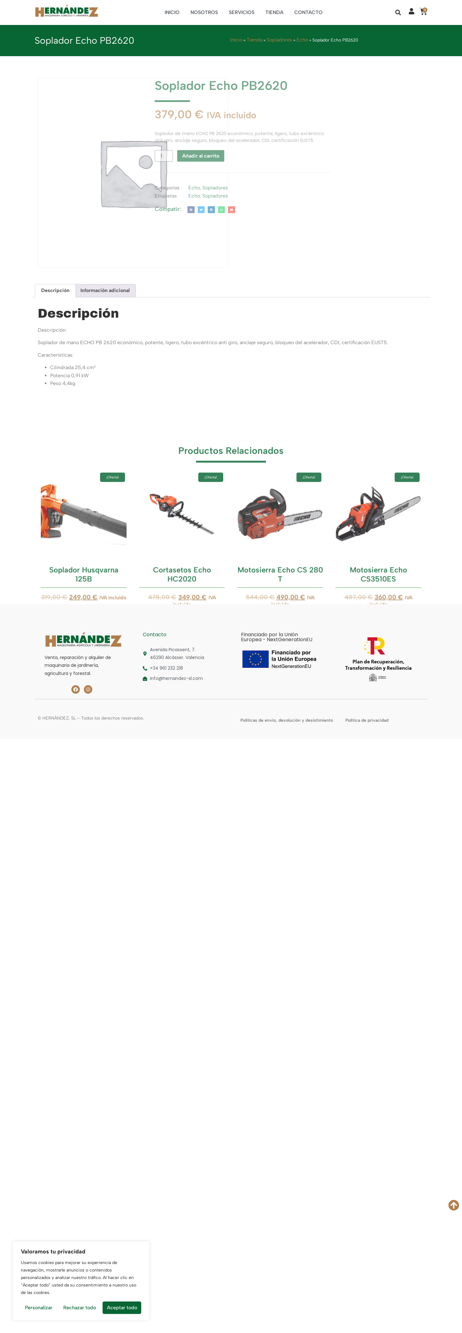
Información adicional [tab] (105, 290)
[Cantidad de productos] (80, 156)
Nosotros (204, 12)
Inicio (172, 12)
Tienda (274, 12)
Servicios (241, 12)
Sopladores (279, 40)
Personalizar (38, 1308)
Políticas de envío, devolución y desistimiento (286, 720)
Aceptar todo (122, 1308)
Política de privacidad (366, 720)
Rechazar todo (79, 1308)
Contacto (308, 12)
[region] (81, 1281)
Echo (302, 40)
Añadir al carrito (117, 156)
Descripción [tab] (55, 290)
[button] (398, 12)
